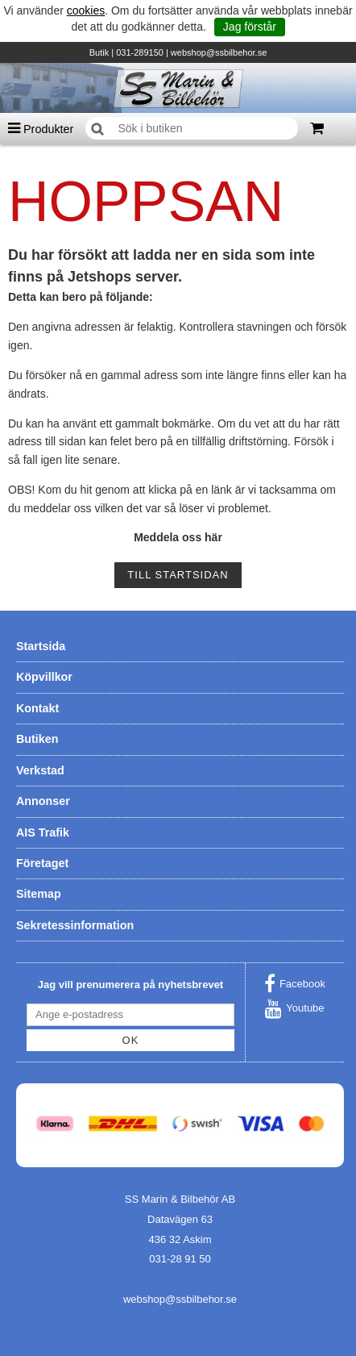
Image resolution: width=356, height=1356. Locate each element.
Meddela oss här (178, 537)
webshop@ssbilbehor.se (219, 52)
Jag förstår (249, 26)
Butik (99, 52)
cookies (86, 10)
